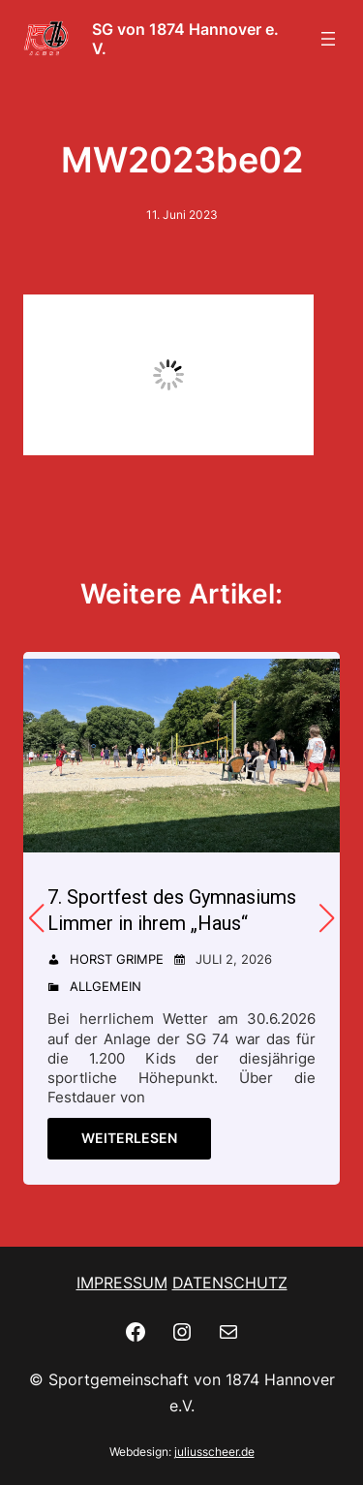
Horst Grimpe (117, 959)
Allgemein (105, 986)
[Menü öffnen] (328, 38)
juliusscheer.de (214, 1451)
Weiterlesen (129, 1137)
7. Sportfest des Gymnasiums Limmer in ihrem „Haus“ (171, 910)
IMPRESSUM (121, 1282)
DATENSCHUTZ (229, 1282)
